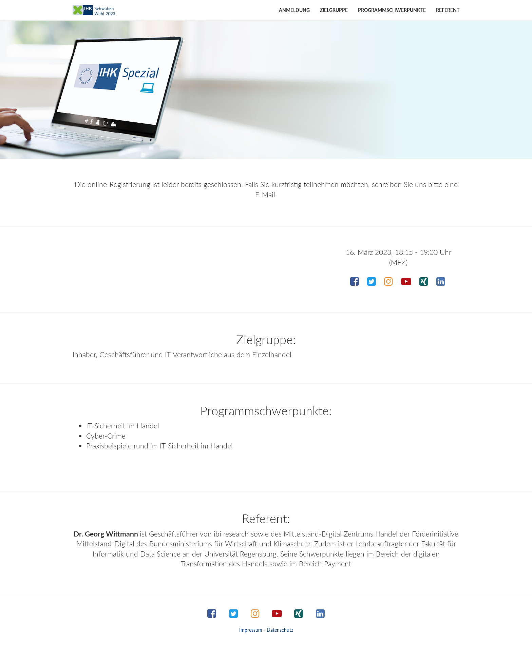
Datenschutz (280, 630)
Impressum (250, 630)
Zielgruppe (334, 10)
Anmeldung (294, 10)
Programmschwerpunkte (392, 10)
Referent (447, 10)
